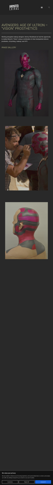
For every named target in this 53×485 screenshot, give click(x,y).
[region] (26, 478)
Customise (10, 482)
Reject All (26, 482)
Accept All (43, 482)
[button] (41, 7)
